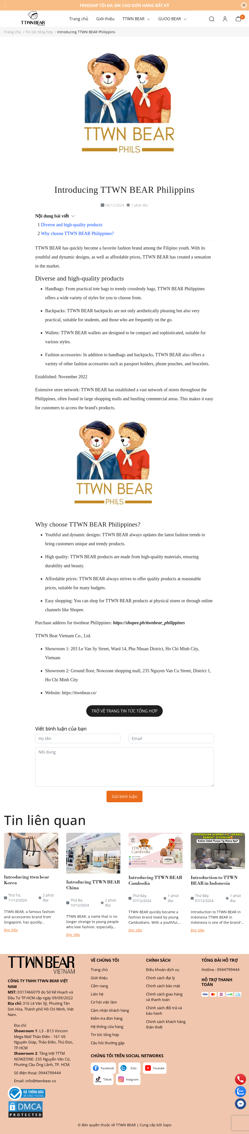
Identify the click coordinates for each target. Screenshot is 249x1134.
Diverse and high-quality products (71, 224)
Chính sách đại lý (160, 977)
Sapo (167, 1124)
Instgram (132, 1079)
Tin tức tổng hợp (105, 1034)
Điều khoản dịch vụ (162, 969)
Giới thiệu (99, 977)
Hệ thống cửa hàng (107, 1026)
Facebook (107, 1068)
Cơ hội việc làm (104, 1002)
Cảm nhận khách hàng (110, 1010)
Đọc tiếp (11, 930)
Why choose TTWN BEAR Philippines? (77, 233)
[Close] (244, 5)
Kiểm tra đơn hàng (106, 1018)
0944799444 (49, 1072)
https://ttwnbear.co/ (78, 692)
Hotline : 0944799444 (221, 969)
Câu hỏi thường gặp (107, 1042)
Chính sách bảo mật (163, 985)
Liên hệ (97, 994)
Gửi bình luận (124, 796)
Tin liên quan (45, 820)
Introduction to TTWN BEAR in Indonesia (214, 880)
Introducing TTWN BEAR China (93, 885)
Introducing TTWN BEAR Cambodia (155, 880)
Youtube (158, 1068)
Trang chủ (99, 969)
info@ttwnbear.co (41, 1080)
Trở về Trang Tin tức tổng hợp (125, 711)
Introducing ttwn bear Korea (26, 880)
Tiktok (107, 1079)
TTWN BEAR (126, 1124)
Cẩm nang (99, 985)
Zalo (133, 1068)
